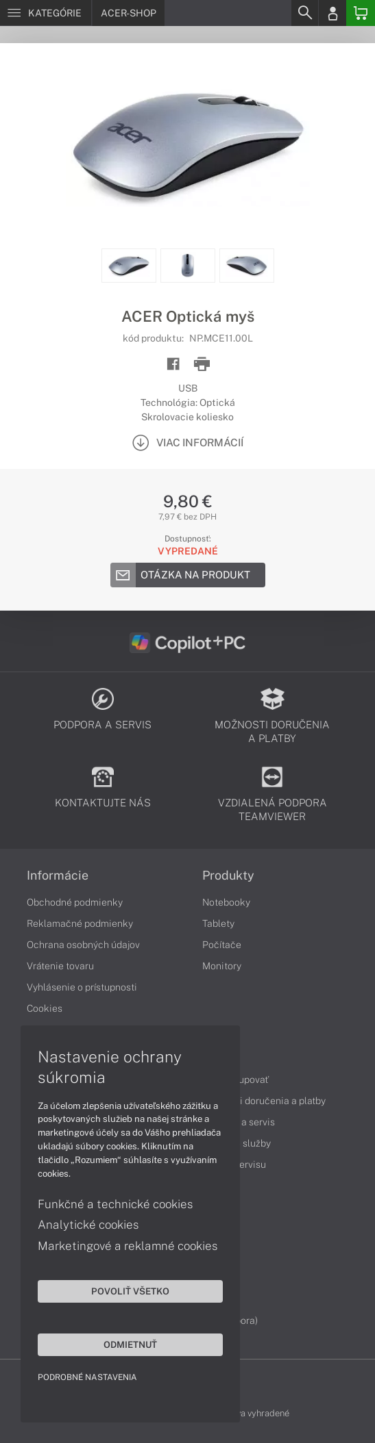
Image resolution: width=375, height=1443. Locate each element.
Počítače (221, 944)
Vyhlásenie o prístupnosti (82, 987)
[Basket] (360, 13)
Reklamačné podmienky (80, 923)
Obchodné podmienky (75, 902)
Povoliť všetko (130, 1291)
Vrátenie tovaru (60, 965)
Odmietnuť (130, 1344)
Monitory (221, 965)
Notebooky (226, 902)
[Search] (304, 13)
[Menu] (45, 13)
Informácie (57, 875)
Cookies (44, 1008)
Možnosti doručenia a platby (264, 1100)
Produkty (228, 875)
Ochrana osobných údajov (83, 944)
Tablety (218, 923)
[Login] (332, 13)
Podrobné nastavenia (87, 1377)
